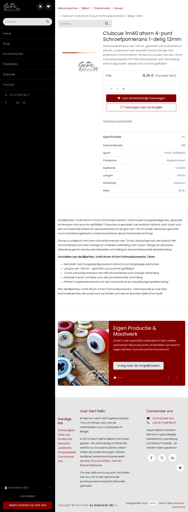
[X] (12, 102)
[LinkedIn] (18, 102)
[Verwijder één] (110, 89)
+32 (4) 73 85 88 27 (164, 422)
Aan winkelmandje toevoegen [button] (141, 98)
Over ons (64, 434)
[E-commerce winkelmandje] (40, 6)
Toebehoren (101, 8)
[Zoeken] (47, 21)
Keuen (118, 8)
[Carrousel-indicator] (118, 377)
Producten (65, 439)
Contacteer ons (163, 418)
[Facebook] (5, 102)
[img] (177, 377)
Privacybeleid (67, 452)
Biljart (85, 8)
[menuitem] (27, 34)
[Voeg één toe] (125, 89)
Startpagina (66, 430)
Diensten (64, 443)
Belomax (96, 465)
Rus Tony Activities (97, 460)
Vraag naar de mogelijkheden (138, 366)
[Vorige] (168, 377)
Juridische (64, 447)
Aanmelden (27, 496)
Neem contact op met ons (27, 505)
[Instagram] (24, 102)
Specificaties (112, 137)
